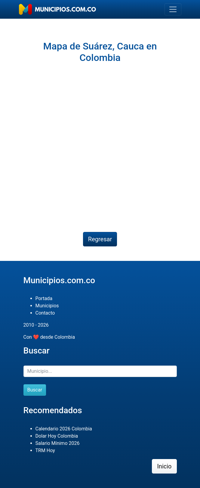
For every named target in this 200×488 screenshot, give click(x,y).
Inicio (164, 466)
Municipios (47, 306)
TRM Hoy (45, 450)
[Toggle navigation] (173, 9)
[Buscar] (100, 371)
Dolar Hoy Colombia (56, 436)
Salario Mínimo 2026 (57, 443)
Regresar (100, 239)
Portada (44, 298)
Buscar (34, 390)
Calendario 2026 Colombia (63, 429)
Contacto (45, 313)
